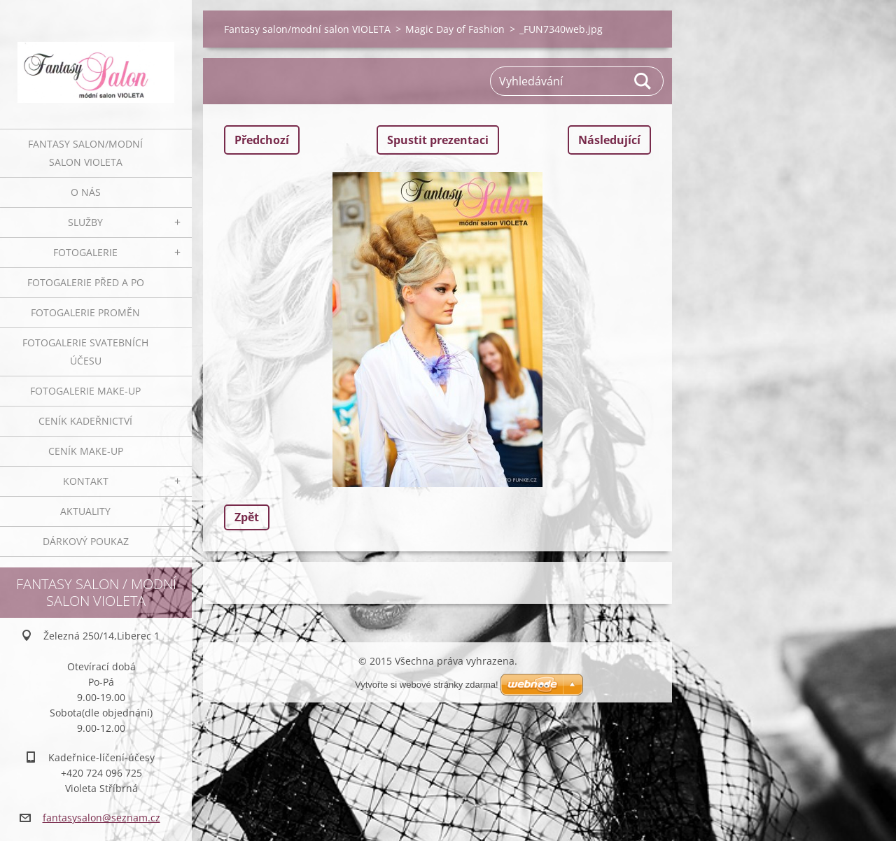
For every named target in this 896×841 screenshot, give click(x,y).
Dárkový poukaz (86, 541)
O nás (86, 192)
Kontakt (85, 481)
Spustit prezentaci (438, 140)
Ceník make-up (85, 451)
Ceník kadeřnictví (85, 420)
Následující (609, 140)
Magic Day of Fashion (455, 29)
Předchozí (261, 140)
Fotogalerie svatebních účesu (85, 351)
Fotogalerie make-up (85, 390)
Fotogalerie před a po (85, 282)
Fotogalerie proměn (85, 312)
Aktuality (85, 511)
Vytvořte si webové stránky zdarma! (426, 684)
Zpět (246, 517)
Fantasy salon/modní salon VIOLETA (85, 153)
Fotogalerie (85, 252)
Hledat (643, 81)
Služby (85, 222)
